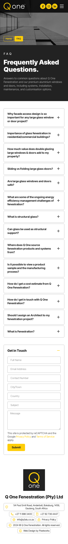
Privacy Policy (23, 436)
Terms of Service (45, 436)
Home (9, 38)
